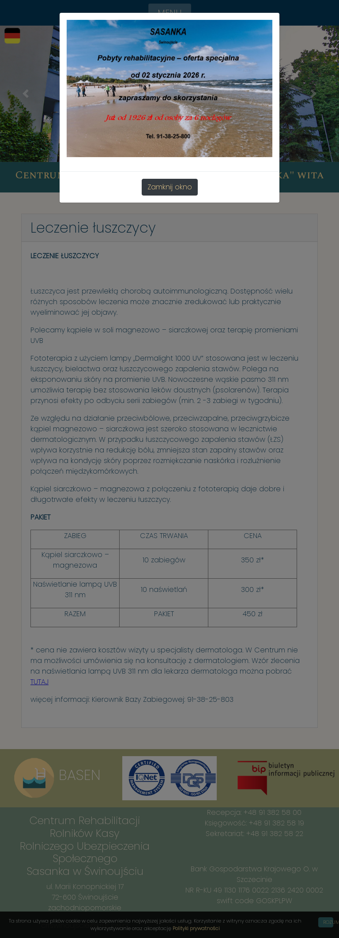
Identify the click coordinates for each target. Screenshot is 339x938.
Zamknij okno (169, 187)
